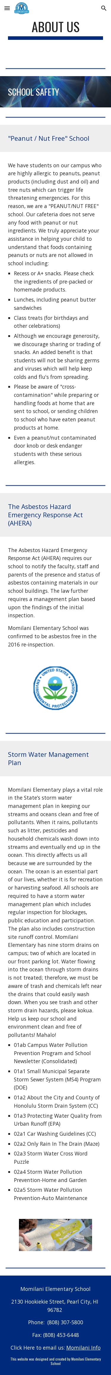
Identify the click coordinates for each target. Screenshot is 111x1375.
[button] (7, 8)
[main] (56, 29)
